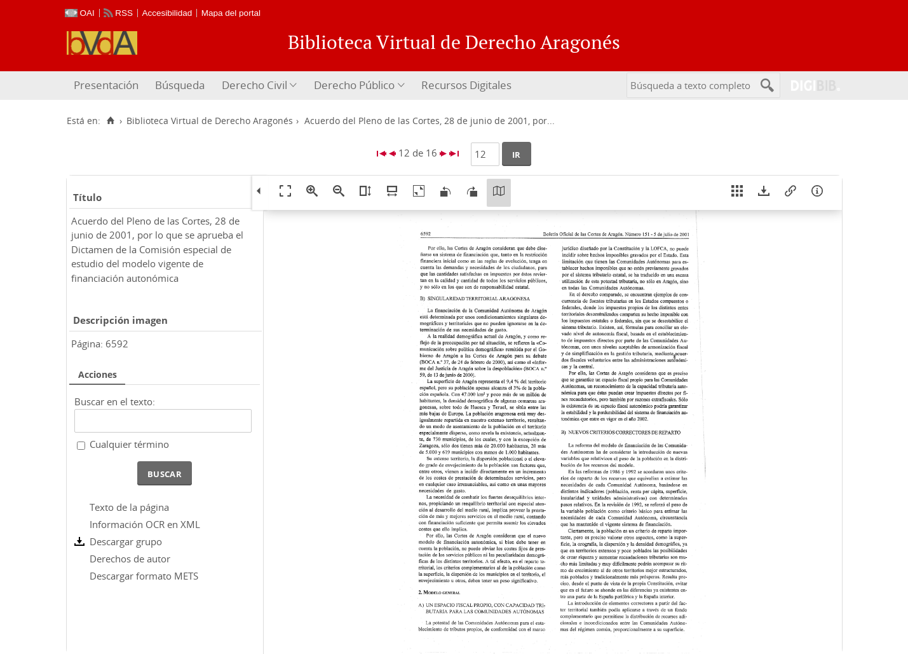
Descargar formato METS (144, 575)
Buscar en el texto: (114, 401)
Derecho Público (354, 85)
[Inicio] (110, 120)
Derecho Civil (254, 85)
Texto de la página (129, 507)
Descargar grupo (126, 541)
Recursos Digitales (466, 85)
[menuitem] (108, 85)
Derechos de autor (130, 558)
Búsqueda (180, 85)
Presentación (106, 85)
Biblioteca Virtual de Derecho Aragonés (209, 121)
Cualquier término (129, 444)
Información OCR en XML (145, 524)
